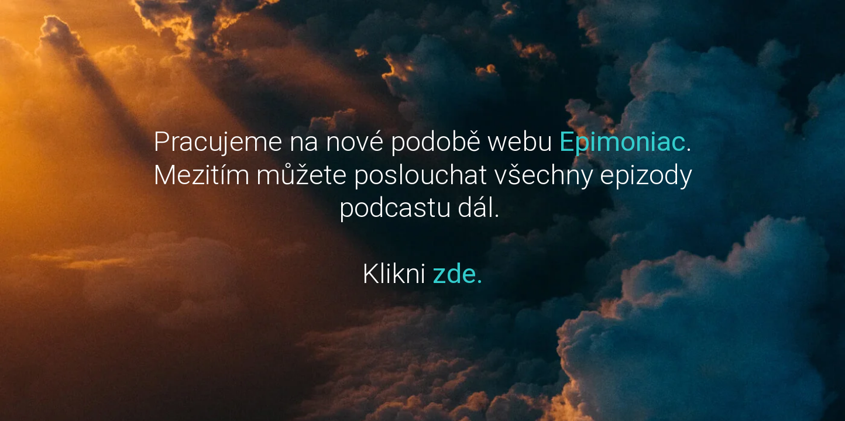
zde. (457, 273)
